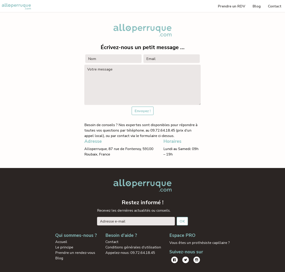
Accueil (61, 241)
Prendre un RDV (231, 6)
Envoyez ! (143, 111)
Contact (274, 6)
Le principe (64, 247)
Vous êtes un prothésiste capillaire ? (199, 242)
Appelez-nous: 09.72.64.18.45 (130, 252)
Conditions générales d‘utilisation (133, 247)
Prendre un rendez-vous (75, 252)
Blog (256, 6)
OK (182, 221)
